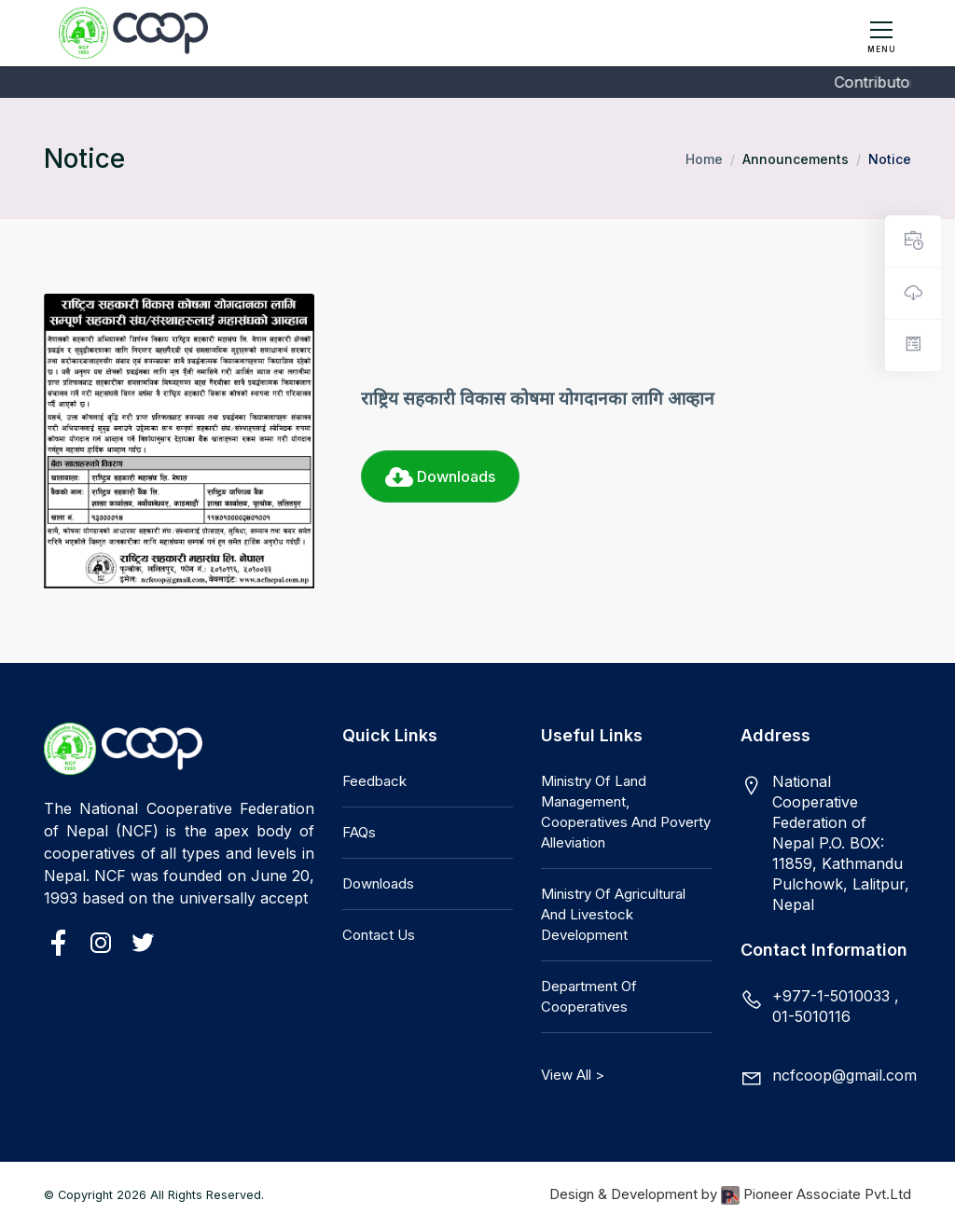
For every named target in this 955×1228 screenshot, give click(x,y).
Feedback (374, 781)
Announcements (795, 159)
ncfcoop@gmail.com (844, 1075)
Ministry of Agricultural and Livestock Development (613, 914)
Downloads (440, 476)
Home (704, 159)
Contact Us (378, 935)
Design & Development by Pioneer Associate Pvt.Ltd (730, 1195)
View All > (572, 1074)
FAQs (359, 832)
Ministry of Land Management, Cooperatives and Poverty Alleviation (626, 811)
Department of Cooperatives (589, 996)
